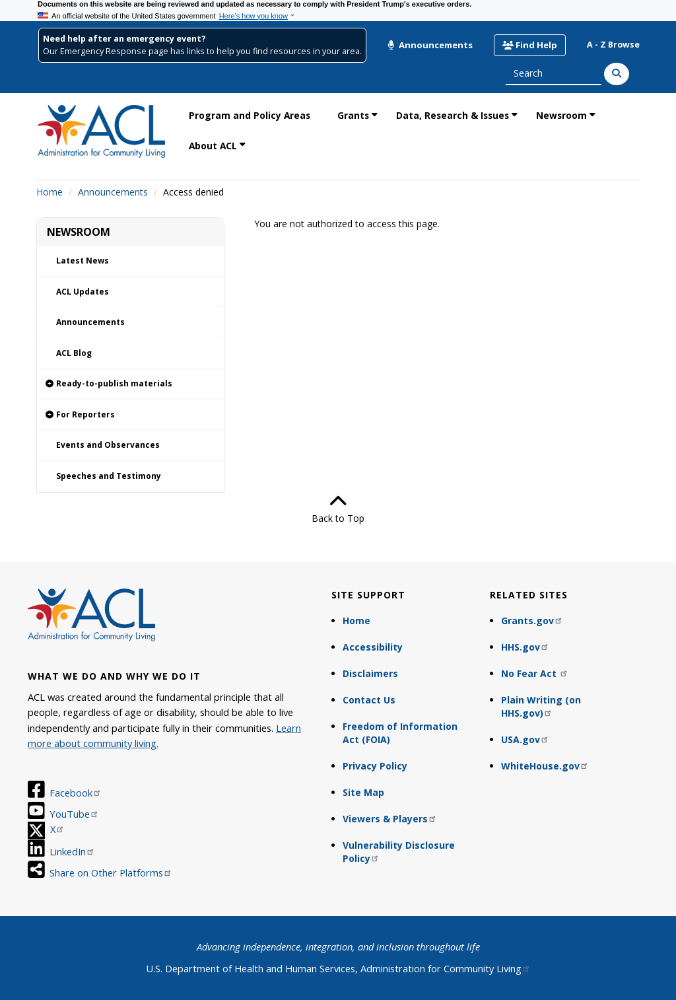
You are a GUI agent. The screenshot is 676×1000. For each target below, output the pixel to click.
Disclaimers (370, 673)
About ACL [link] (213, 145)
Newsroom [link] (561, 115)
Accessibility (373, 647)
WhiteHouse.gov (545, 766)
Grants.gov (532, 620)
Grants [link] (353, 115)
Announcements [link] (90, 322)
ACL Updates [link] (82, 291)
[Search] (616, 74)
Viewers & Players (390, 818)
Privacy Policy (375, 766)
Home (49, 192)
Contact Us (369, 700)
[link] (130, 384)
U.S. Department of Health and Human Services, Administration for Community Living (338, 968)
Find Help (529, 45)
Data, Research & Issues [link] (452, 115)
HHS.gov (525, 647)
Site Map (363, 792)
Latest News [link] (82, 260)
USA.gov (525, 739)
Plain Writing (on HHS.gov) (541, 706)
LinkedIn (72, 851)
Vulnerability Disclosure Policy (399, 852)
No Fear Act (534, 673)
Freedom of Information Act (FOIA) (400, 733)
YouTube (74, 813)
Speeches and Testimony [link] (108, 476)
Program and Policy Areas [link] (249, 115)
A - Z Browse (613, 44)
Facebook (76, 792)
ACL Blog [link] (74, 353)
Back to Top (338, 508)
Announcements (430, 45)
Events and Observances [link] (108, 444)
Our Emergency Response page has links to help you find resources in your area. (202, 51)
